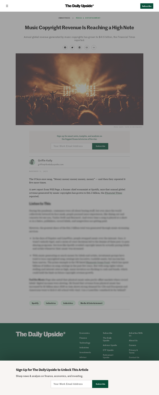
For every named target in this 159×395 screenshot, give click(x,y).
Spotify (35, 303)
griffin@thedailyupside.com (51, 164)
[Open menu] (8, 6)
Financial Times (113, 192)
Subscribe (147, 6)
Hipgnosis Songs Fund (98, 262)
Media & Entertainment (88, 18)
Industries (64, 18)
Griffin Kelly (45, 160)
